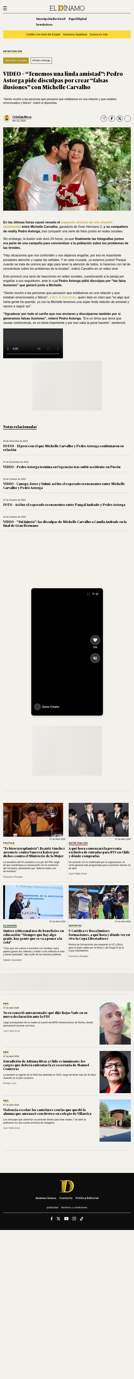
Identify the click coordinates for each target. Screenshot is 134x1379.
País (6, 1003)
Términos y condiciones (74, 1207)
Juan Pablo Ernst (78, 873)
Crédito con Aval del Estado (43, 34)
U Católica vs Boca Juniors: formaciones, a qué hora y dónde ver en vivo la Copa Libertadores (99, 934)
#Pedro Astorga (41, 60)
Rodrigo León (9, 1083)
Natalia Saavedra (12, 960)
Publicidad (52, 1207)
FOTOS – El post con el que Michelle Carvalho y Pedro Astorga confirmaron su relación (63, 447)
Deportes (75, 925)
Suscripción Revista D (51, 19)
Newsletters (44, 24)
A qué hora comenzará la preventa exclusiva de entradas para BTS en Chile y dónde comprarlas (99, 852)
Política (9, 843)
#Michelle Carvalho (16, 60)
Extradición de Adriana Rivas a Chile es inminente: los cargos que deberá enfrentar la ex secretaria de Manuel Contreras (46, 1065)
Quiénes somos (45, 1198)
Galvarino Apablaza (75, 34)
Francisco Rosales (13, 877)
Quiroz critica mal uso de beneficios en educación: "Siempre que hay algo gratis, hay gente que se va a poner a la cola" (33, 936)
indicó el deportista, (63, 297)
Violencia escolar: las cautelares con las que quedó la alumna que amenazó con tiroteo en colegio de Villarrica (47, 1111)
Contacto (65, 1198)
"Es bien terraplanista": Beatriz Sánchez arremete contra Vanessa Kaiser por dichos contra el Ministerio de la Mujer (34, 852)
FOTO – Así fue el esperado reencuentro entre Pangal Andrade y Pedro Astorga (64, 504)
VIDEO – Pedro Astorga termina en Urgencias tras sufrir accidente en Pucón (61, 466)
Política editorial (87, 1198)
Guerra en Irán (99, 34)
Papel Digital (78, 19)
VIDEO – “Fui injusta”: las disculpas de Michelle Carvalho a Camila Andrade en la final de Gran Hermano (65, 523)
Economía (10, 925)
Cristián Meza (21, 117)
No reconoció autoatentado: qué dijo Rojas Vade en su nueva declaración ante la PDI (45, 1014)
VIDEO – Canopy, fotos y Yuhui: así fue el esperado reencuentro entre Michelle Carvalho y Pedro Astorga (64, 485)
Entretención (12, 51)
